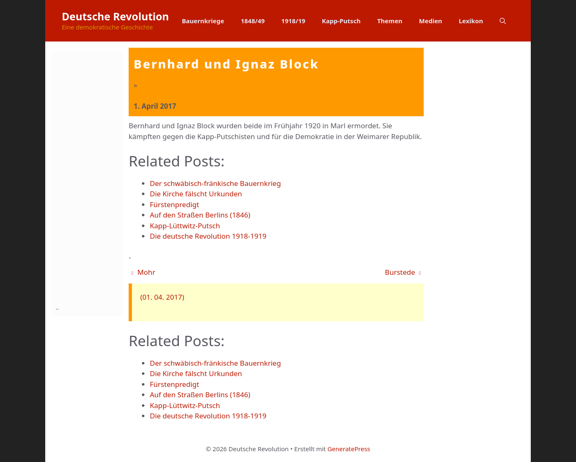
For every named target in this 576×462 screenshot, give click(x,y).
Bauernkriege (203, 21)
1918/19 (293, 21)
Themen (390, 21)
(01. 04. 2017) (162, 297)
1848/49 (253, 21)
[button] (502, 20)
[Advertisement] (89, 175)
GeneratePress (348, 449)
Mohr (143, 272)
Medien (430, 21)
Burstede (403, 272)
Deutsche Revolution (115, 16)
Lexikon (471, 21)
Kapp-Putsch (341, 21)
